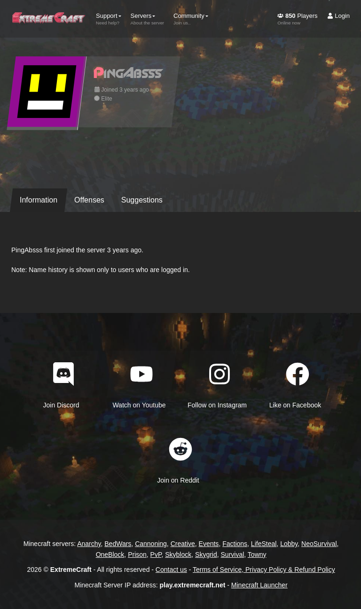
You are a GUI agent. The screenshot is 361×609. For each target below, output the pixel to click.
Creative (183, 543)
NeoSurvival (319, 543)
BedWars (117, 543)
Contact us (171, 569)
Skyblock (178, 554)
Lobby (289, 543)
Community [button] (190, 18)
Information (38, 200)
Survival (232, 554)
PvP (156, 554)
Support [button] (108, 18)
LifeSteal (263, 543)
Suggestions (142, 200)
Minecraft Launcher (259, 585)
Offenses (89, 200)
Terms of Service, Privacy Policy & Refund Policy (264, 569)
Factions (234, 543)
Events (209, 543)
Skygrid (206, 554)
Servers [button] (148, 18)
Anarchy (89, 543)
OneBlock (110, 554)
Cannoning (151, 543)
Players (297, 18)
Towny (257, 554)
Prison (137, 554)
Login (338, 15)
